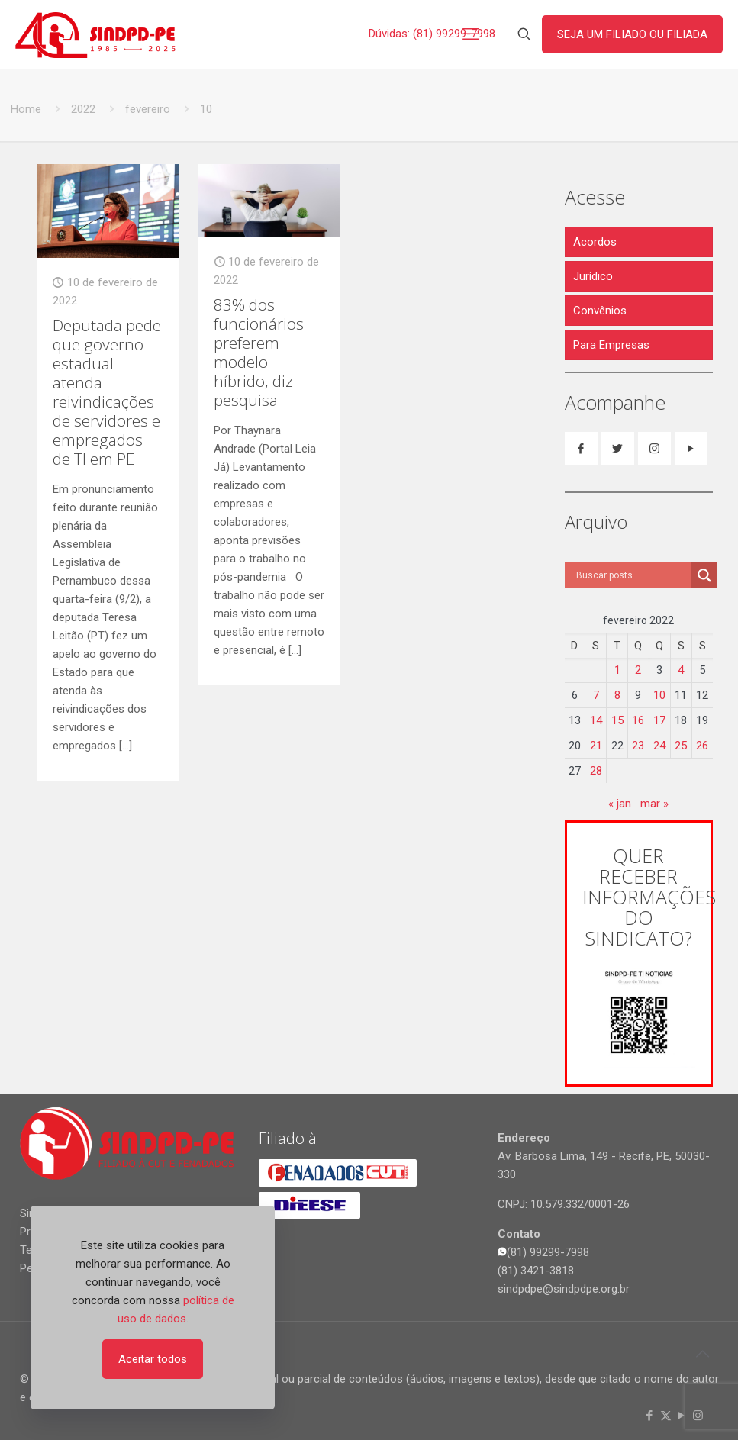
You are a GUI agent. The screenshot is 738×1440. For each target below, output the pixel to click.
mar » (654, 803)
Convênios (600, 310)
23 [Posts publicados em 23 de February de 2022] (638, 745)
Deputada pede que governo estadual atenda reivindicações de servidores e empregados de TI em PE (107, 391)
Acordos (595, 242)
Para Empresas (611, 345)
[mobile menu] (471, 34)
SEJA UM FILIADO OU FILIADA (632, 34)
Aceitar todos (152, 1359)
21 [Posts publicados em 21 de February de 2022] (596, 745)
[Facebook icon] (650, 1415)
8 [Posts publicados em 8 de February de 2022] (617, 695)
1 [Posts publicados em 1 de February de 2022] (617, 670)
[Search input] (632, 575)
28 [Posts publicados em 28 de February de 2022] (596, 771)
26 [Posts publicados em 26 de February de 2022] (702, 745)
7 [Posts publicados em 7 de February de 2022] (596, 695)
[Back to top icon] (703, 1354)
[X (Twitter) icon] (666, 1415)
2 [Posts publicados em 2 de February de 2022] (638, 670)
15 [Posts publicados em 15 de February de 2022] (617, 720)
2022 (83, 109)
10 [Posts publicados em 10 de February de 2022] (659, 695)
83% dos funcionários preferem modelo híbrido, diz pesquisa (259, 352)
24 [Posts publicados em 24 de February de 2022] (659, 745)
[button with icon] (581, 448)
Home (26, 109)
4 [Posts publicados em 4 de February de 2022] (681, 670)
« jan (619, 803)
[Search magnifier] (704, 575)
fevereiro (147, 109)
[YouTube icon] (682, 1415)
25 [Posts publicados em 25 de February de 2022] (681, 745)
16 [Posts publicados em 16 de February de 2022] (638, 720)
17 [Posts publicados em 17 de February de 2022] (659, 720)
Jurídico (593, 276)
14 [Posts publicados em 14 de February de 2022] (596, 720)
